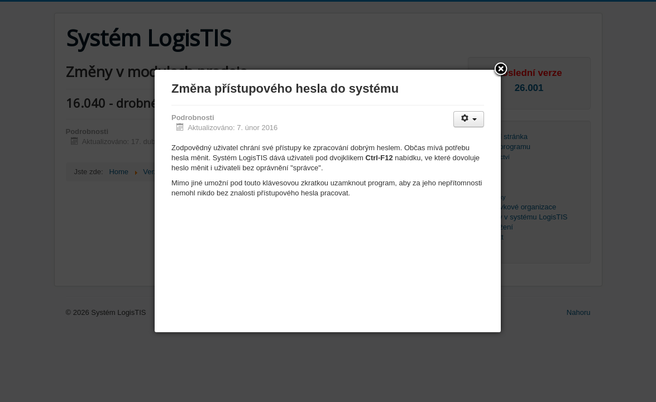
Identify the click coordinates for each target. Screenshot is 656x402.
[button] (500, 69)
